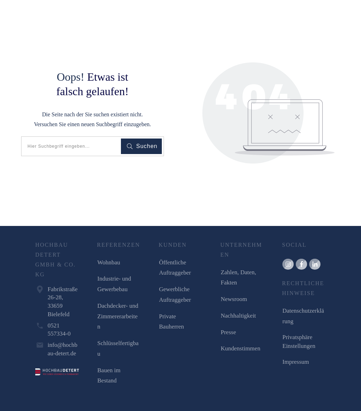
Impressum (295, 361)
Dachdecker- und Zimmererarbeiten (117, 316)
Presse (228, 332)
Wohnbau (108, 262)
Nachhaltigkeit (238, 315)
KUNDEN (173, 245)
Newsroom (234, 299)
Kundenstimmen (240, 348)
